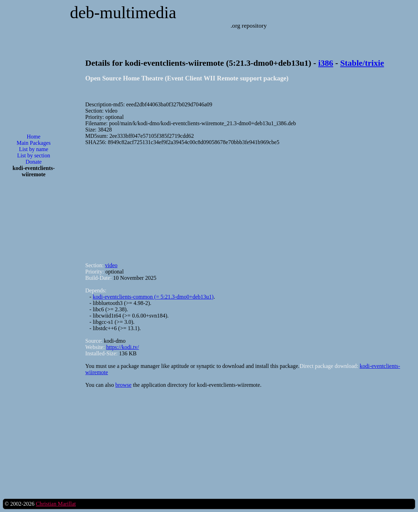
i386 (325, 62)
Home (34, 137)
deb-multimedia (123, 12)
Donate (34, 162)
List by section (33, 155)
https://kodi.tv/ (122, 347)
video (111, 265)
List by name (33, 149)
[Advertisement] (34, 295)
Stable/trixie (362, 62)
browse (123, 385)
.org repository (249, 25)
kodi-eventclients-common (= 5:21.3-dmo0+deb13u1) (153, 297)
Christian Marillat (56, 504)
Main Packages (33, 143)
